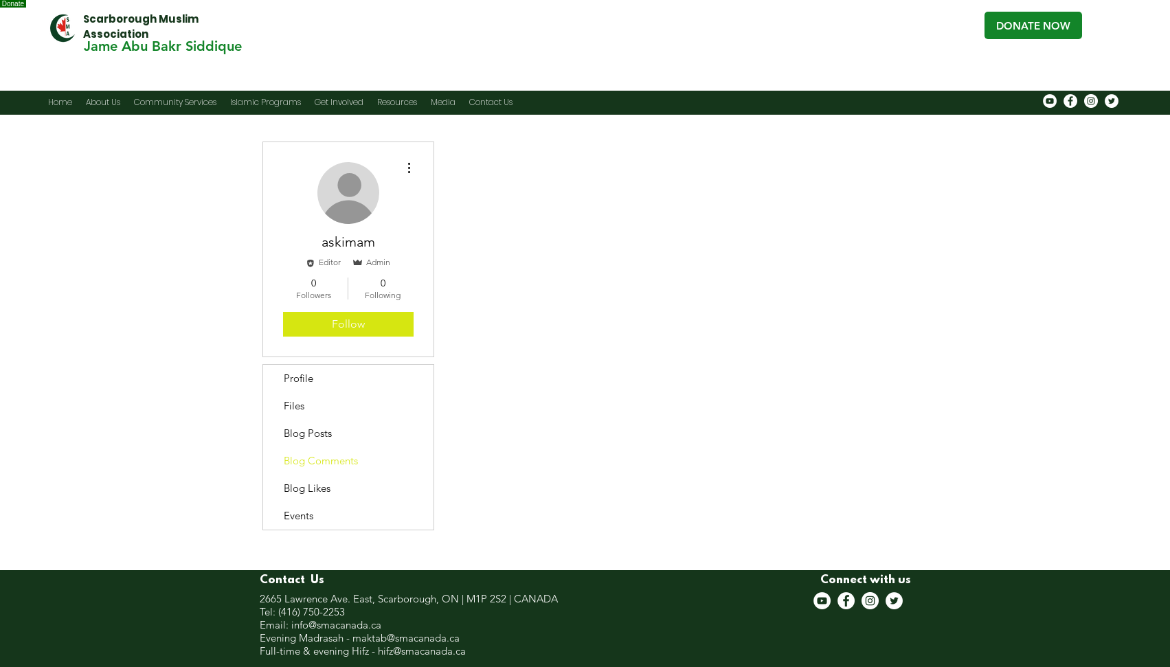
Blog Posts (308, 433)
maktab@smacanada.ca (406, 637)
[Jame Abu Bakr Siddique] (162, 46)
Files (294, 405)
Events (298, 515)
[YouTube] (1050, 101)
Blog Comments (321, 460)
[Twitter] (1111, 101)
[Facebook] (1070, 101)
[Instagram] (1091, 101)
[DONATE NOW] (1033, 25)
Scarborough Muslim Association (141, 26)
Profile (298, 378)
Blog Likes (307, 488)
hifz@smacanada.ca (422, 650)
